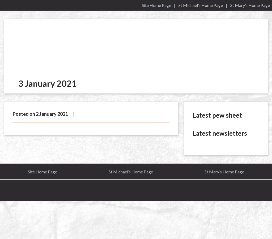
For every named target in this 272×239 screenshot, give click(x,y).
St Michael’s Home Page (200, 5)
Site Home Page (156, 5)
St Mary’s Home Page (250, 5)
